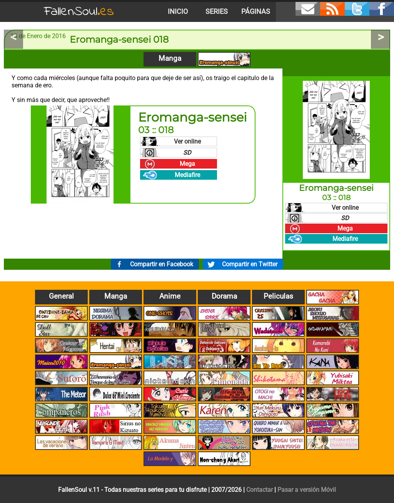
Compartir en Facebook (161, 264)
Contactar (259, 489)
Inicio (178, 11)
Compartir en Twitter (249, 264)
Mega (187, 163)
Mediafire (187, 175)
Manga (170, 58)
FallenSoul (79, 12)
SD (187, 152)
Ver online (187, 141)
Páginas (255, 11)
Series (216, 11)
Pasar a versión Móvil (306, 489)
